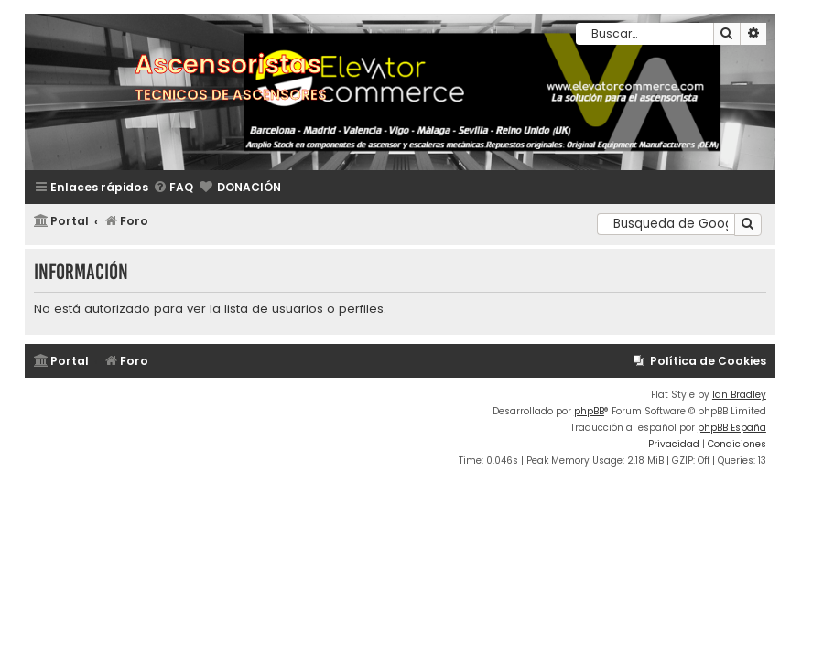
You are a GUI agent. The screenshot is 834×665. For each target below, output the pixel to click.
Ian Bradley (739, 395)
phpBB (589, 411)
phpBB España (732, 427)
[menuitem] (173, 188)
